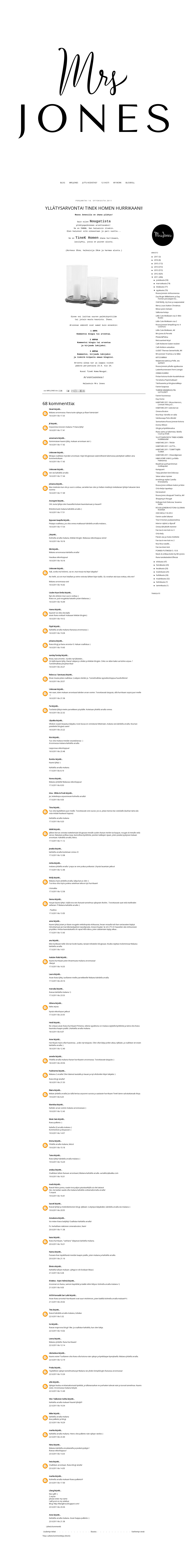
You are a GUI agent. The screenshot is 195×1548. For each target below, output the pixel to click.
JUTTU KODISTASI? (89, 182)
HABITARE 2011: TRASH (165, 442)
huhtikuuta (160, 575)
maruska (52, 989)
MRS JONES (73, 182)
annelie (52, 1056)
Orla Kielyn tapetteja (164, 488)
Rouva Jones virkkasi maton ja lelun (170, 485)
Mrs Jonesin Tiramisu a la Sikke (168, 354)
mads (51, 1184)
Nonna (52, 778)
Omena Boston (162, 411)
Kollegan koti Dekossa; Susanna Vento (169, 503)
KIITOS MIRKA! (161, 357)
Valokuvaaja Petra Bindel (166, 418)
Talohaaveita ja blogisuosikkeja (168, 383)
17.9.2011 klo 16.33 (57, 966)
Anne (51, 1039)
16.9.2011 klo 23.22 (57, 729)
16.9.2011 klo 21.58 (57, 698)
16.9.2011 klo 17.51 (57, 512)
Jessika (52, 848)
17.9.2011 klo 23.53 (57, 995)
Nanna (51, 1252)
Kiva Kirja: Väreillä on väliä (166, 414)
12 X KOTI (105, 182)
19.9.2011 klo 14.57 (57, 1133)
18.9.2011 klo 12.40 (57, 1048)
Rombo (52, 759)
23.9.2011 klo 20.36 (57, 1507)
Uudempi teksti (49, 1531)
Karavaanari (161, 492)
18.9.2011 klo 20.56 (57, 1063)
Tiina (51, 807)
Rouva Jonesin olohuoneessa (167, 293)
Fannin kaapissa (162, 386)
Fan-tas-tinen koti (163, 547)
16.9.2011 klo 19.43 (57, 647)
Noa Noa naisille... (163, 544)
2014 (156, 267)
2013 (156, 270)
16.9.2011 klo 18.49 (57, 602)
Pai (50, 706)
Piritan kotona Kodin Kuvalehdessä (170, 376)
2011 (156, 277)
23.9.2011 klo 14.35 (57, 1468)
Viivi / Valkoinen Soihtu (58, 1399)
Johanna (52, 484)
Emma (51, 1141)
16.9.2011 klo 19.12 (57, 618)
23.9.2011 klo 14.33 (57, 1454)
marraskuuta (161, 283)
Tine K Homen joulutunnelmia (168, 520)
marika (52, 1430)
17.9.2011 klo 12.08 (57, 855)
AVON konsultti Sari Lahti (59, 1295)
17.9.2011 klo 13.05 (57, 913)
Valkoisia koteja (162, 312)
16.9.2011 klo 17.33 (57, 415)
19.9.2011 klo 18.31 (57, 1176)
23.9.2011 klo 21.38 (57, 1521)
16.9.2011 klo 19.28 (57, 633)
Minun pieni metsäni (164, 309)
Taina (51, 1155)
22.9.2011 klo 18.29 (57, 1422)
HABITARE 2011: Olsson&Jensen (169, 455)
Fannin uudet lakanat (164, 516)
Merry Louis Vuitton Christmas (168, 305)
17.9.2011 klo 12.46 (57, 870)
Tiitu (51, 1310)
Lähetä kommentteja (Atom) (58, 1536)
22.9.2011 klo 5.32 (56, 1316)
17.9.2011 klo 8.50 (56, 785)
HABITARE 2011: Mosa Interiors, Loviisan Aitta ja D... (169, 403)
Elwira (51, 1090)
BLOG (62, 182)
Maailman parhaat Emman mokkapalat (166, 465)
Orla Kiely (160, 533)
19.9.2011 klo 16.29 (57, 1162)
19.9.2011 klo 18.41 (57, 1196)
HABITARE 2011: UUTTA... (166, 446)
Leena (51, 1338)
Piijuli (51, 626)
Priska (51, 1367)
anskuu (52, 1170)
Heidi (51, 1022)
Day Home (160, 399)
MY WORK (117, 182)
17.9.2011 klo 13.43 (57, 932)
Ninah (51, 409)
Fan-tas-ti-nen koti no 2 (165, 540)
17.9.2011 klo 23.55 (57, 1014)
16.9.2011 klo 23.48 (57, 751)
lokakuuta (160, 287)
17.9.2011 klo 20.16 (57, 981)
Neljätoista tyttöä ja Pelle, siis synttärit (168, 362)
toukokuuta (161, 572)
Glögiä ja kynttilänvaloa (165, 428)
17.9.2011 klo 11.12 (57, 841)
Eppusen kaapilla (56, 520)
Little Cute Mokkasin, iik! (165, 330)
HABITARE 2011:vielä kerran (167, 408)
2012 (156, 274)
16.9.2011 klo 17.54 (57, 527)
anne (51, 921)
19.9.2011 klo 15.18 (57, 1147)
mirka (51, 863)
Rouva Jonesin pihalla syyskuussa (169, 366)
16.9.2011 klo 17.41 (57, 430)
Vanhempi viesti (138, 1531)
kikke (51, 1413)
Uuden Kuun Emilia (56, 592)
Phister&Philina (162, 337)
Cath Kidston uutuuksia (165, 347)
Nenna (51, 899)
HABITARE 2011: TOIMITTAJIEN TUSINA (168, 450)
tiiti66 (51, 829)
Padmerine (53, 1071)
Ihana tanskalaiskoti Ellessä (167, 557)
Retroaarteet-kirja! (163, 340)
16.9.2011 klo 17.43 (57, 461)
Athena (52, 1003)
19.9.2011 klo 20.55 (57, 1210)
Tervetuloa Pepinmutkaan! (166, 380)
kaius (51, 1237)
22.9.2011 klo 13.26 (57, 1374)
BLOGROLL (130, 182)
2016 (156, 260)
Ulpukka (52, 720)
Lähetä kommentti (53, 1526)
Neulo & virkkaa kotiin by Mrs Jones (170, 554)
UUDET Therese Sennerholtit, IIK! (169, 350)
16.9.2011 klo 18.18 (57, 541)
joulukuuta (160, 280)
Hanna (51, 609)
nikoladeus (53, 1353)
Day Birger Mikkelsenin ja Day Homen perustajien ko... (168, 297)
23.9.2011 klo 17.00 (57, 1483)
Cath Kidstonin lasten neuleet (168, 343)
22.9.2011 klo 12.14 (57, 1345)
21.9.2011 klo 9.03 (56, 1287)
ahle (51, 1382)
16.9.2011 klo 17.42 (57, 444)
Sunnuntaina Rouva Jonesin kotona (170, 421)
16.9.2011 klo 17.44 (57, 476)
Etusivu (93, 1531)
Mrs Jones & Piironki (164, 333)
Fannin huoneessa (163, 395)
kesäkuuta (160, 568)
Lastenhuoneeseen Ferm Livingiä (169, 369)
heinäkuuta (161, 565)
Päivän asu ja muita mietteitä (167, 537)
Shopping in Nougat (164, 498)
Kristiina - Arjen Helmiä (58, 1281)
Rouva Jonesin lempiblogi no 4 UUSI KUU (168, 325)
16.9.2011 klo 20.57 (57, 681)
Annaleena (53, 1218)
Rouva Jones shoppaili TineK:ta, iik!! (170, 495)
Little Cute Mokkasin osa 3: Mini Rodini (168, 317)
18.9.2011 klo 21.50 (57, 1082)
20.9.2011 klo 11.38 (57, 1229)
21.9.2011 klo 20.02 (57, 1302)
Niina (51, 1445)
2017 (156, 256)
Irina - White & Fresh (57, 793)
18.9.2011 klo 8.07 (56, 1031)
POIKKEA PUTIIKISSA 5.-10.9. (167, 550)
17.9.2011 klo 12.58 (57, 891)
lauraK (51, 1203)
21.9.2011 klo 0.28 (56, 1273)
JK (49, 423)
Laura (51, 974)
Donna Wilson (161, 425)
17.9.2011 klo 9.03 (56, 799)
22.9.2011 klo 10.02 (57, 1331)
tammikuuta (161, 585)
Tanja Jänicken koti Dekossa (167, 473)
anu (50, 940)
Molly (51, 877)
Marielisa (52, 1104)
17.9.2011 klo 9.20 (56, 821)
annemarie (53, 438)
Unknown (53, 452)
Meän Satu (53, 1119)
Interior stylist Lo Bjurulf (165, 523)
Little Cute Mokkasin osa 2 (166, 321)
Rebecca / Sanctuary (57, 674)
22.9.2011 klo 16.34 (57, 1405)
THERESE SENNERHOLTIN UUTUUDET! (166, 391)
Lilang (51, 1490)
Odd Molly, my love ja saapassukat (170, 302)
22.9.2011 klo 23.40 (57, 1437)
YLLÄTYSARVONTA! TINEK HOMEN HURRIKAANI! (169, 438)
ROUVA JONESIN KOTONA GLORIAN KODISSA (170, 508)
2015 (156, 263)
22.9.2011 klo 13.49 (57, 1391)
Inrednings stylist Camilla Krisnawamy (166, 480)
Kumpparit (160, 469)
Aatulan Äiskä (54, 957)
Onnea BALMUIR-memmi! (166, 527)
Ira (50, 1324)
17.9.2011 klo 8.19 (56, 770)
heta (51, 1461)
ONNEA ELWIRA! (162, 373)
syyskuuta (160, 290)
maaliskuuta (161, 578)
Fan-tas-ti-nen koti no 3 (165, 530)
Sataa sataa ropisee (164, 476)
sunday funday (55, 655)
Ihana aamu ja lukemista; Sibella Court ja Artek (169, 433)
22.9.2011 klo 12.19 (57, 1360)
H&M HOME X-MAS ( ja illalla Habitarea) (167, 459)
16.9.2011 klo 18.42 (57, 585)
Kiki (50, 549)
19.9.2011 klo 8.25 (56, 1097)
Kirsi (51, 737)
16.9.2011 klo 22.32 (57, 712)
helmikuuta (161, 582)
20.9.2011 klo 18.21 (57, 1244)
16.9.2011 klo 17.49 (57, 493)
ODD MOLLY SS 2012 (164, 513)
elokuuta (160, 561)
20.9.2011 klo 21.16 (57, 1258)
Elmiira (52, 1266)
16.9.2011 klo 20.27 (57, 667)
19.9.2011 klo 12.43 (57, 1111)
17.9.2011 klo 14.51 (57, 949)
